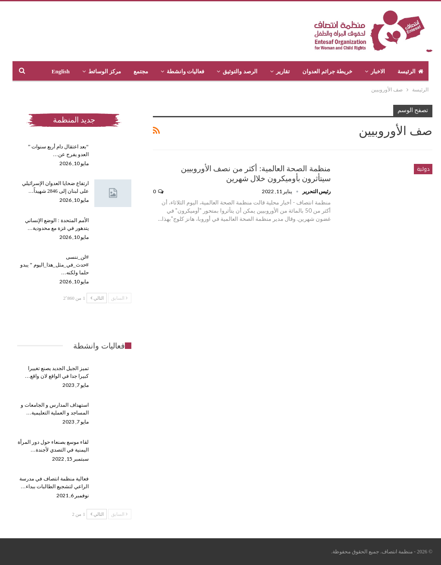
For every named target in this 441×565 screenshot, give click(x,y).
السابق (119, 298)
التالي (97, 298)
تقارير (283, 71)
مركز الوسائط (104, 71)
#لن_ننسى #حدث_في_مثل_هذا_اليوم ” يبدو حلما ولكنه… (54, 265)
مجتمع (141, 71)
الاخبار (378, 71)
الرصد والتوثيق (240, 71)
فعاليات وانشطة (185, 71)
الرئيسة (410, 71)
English (61, 71)
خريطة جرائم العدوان (327, 71)
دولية (423, 169)
